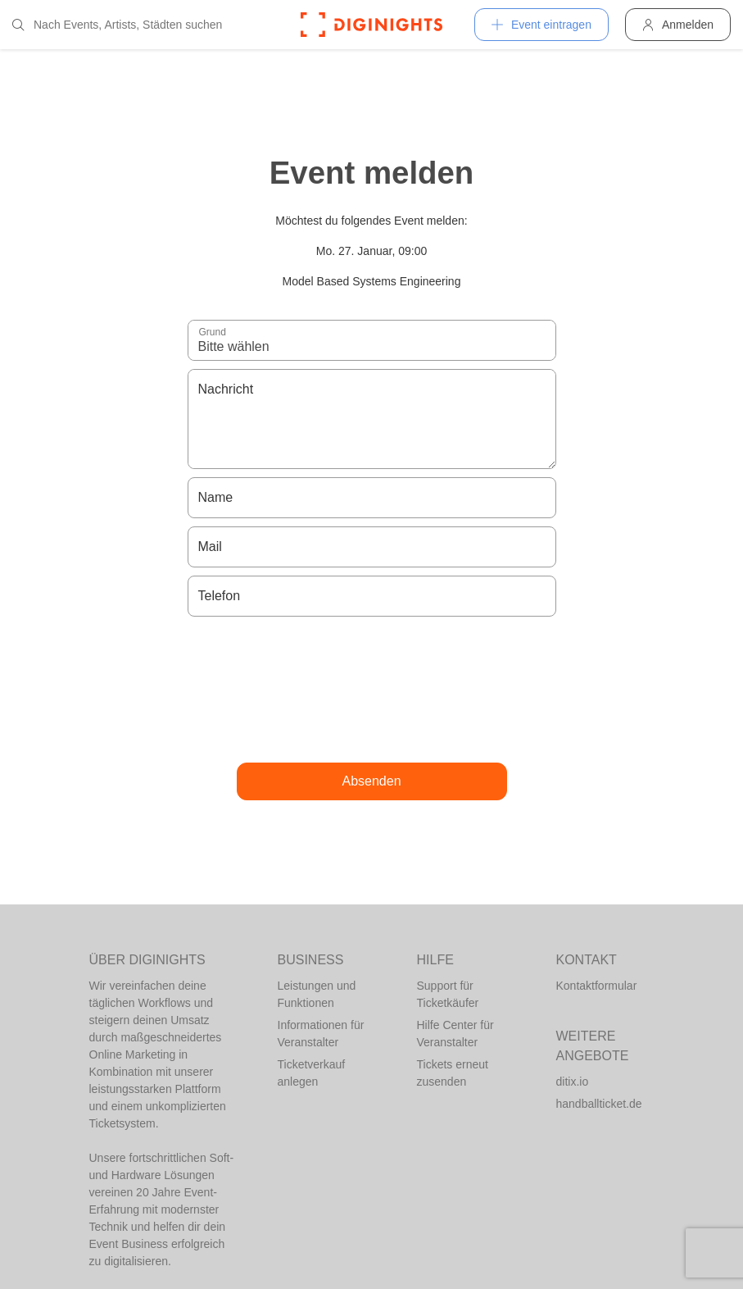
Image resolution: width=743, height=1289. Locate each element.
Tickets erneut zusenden (452, 1073)
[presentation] (371, 690)
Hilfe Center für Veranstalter (455, 1033)
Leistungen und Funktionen (317, 994)
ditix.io (572, 1081)
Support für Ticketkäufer (448, 994)
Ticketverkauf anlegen (312, 1073)
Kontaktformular (596, 985)
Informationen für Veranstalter (321, 1033)
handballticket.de (599, 1103)
